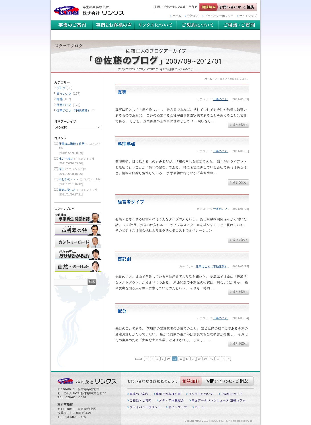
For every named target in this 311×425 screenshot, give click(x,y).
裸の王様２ (66, 159)
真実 (122, 92)
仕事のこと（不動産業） (212, 266)
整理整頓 (126, 144)
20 (199, 358)
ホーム (177, 15)
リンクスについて (197, 25)
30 (205, 358)
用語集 (155, 25)
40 (211, 358)
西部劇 (124, 259)
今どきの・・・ (69, 179)
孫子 (61, 169)
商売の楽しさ (67, 189)
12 (181, 358)
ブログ (61, 88)
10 (168, 358)
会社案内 (193, 15)
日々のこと (64, 93)
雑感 (59, 99)
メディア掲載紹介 (171, 400)
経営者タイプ (131, 201)
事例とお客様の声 (114, 25)
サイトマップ (248, 15)
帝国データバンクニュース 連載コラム (219, 400)
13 (187, 358)
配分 (122, 311)
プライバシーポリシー (219, 15)
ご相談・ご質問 (72, 35)
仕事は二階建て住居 (72, 143)
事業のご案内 (72, 25)
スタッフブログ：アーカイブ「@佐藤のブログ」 (155, 56)
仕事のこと (220, 99)
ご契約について (239, 25)
